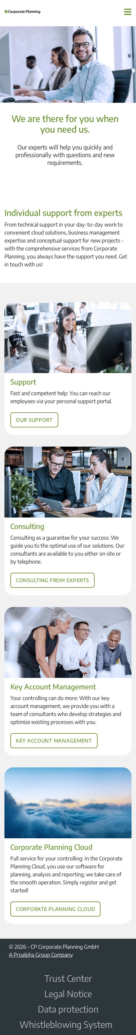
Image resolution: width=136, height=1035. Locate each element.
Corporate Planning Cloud (57, 902)
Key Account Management (55, 734)
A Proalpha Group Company (41, 954)
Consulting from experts (54, 573)
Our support (37, 414)
